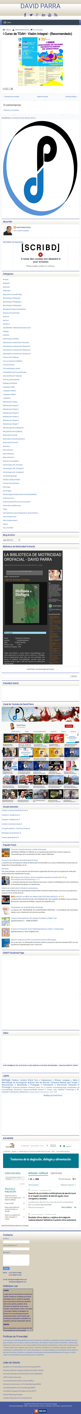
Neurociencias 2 (8, 454)
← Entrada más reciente (10, 96)
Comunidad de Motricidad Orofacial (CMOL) (18, 1381)
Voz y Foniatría (8, 528)
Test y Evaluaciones (9, 516)
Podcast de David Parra (11, 483)
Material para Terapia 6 (11, 420)
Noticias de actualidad (11, 461)
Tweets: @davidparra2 (9, 837)
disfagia (6, 331)
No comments (38, 30)
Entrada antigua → (72, 96)
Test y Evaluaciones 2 (10, 520)
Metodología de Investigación (13, 428)
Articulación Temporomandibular (14, 309)
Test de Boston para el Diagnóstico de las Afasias (20, 513)
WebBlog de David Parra (52, 1095)
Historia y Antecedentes (11, 380)
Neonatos (6, 446)
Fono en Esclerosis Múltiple (12, 361)
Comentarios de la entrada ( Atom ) (23, 118)
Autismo (6, 320)
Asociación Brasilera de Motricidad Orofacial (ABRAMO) (22, 1374)
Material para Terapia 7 (11, 424)
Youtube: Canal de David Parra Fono (14, 810)
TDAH (5, 509)
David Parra (40, 6)
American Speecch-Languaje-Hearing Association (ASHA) (23, 1370)
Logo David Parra (66, 1406)
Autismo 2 (6, 324)
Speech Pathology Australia (12, 1394)
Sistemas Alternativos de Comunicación (17, 502)
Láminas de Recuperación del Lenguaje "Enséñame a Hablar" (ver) (34, 918)
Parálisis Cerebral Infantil (11, 480)
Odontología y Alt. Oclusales (13, 465)
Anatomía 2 (7, 291)
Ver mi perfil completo (21, 231)
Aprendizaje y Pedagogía (11, 298)
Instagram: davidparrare (10, 819)
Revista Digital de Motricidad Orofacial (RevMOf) (20, 494)
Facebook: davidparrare (10, 815)
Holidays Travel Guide (53, 1406)
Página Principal (42, 96)
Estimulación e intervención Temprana (16, 342)
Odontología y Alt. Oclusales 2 (13, 468)
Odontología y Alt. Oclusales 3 (13, 472)
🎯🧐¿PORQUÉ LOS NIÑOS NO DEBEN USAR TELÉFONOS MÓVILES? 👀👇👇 (37, 896)
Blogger (51, 669)
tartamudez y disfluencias (12, 505)
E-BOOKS (6, 335)
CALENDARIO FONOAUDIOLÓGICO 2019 (17, 328)
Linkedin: (11, 824)
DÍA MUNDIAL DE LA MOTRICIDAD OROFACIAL (27, 907)
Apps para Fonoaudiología (12, 294)
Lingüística (6, 398)
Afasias (5, 279)
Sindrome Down (8, 498)
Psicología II (7, 491)
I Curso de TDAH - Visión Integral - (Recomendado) (37, 34)
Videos (5, 524)
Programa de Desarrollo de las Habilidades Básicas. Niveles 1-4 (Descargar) (37, 929)
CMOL (26, 1406)
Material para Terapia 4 (11, 413)
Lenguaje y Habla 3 (9, 394)
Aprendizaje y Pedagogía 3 (12, 305)
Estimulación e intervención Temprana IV (17, 354)
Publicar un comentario (11, 110)
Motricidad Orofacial (10, 435)
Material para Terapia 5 (11, 416)
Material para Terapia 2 (11, 405)
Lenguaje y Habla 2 (9, 391)
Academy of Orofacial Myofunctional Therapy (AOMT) (22, 1367)
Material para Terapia (10, 402)
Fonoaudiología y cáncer (11, 368)
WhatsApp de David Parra (10, 833)
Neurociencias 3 (8, 457)
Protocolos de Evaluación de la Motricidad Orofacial (20, 860)
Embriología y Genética (11, 339)
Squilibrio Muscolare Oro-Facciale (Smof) (17, 1398)
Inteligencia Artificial (10, 383)
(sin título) (5, 869)
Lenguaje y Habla (9, 387)
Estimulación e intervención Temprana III (16, 350)
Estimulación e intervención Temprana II (16, 346)
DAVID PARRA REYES (22, 30)
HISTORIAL (7, 242)
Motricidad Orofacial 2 (10, 442)
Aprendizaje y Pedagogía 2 (12, 302)
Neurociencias (8, 450)
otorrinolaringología (10, 476)
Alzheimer (6, 283)
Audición (6, 316)
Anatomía (6, 287)
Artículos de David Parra (11, 313)
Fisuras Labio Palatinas (11, 357)
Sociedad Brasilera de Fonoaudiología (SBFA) (19, 1388)
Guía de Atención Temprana (12, 376)
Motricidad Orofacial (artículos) (14, 439)
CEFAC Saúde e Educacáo (12, 1377)
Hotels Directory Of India (37, 1406)
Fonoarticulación (9, 365)
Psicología (6, 487)
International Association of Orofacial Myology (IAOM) (22, 1384)
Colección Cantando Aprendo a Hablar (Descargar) (28, 849)
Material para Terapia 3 (11, 409)
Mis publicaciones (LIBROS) (12, 431)
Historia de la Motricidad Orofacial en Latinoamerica (20, 888)
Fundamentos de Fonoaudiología (14, 372)
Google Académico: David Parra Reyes (15, 828)
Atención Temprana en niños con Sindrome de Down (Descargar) (33, 940)
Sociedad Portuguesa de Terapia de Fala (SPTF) (19, 1391)
